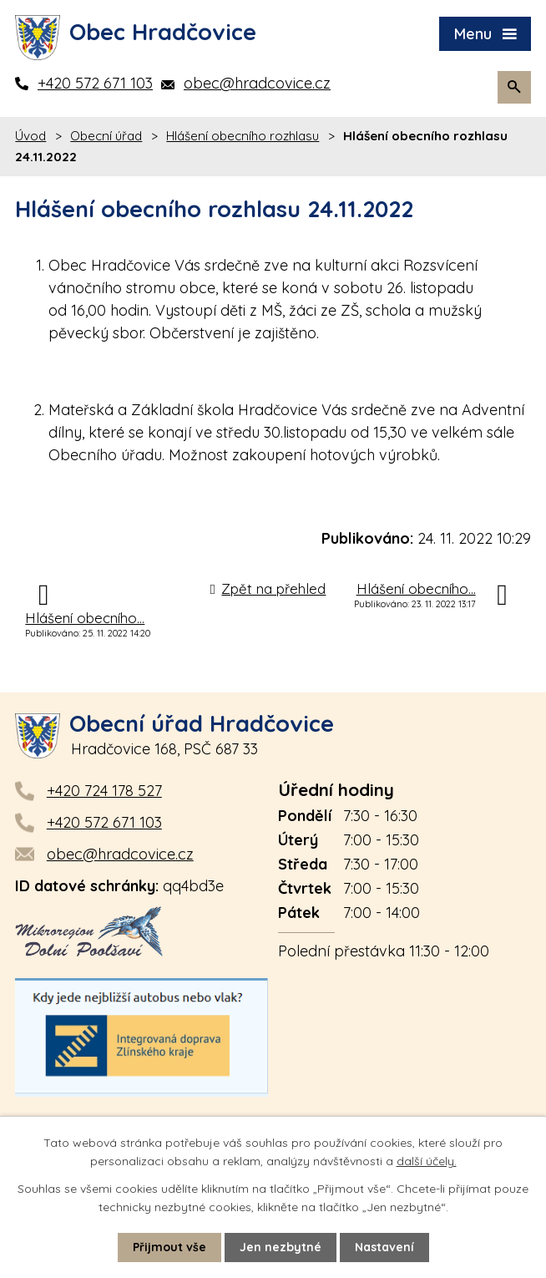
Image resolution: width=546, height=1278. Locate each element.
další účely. (427, 1161)
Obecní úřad (106, 136)
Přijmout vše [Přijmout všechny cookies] (169, 1247)
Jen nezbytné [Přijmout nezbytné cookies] (280, 1247)
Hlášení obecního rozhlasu (242, 136)
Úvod (30, 136)
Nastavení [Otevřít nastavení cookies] (384, 1247)
